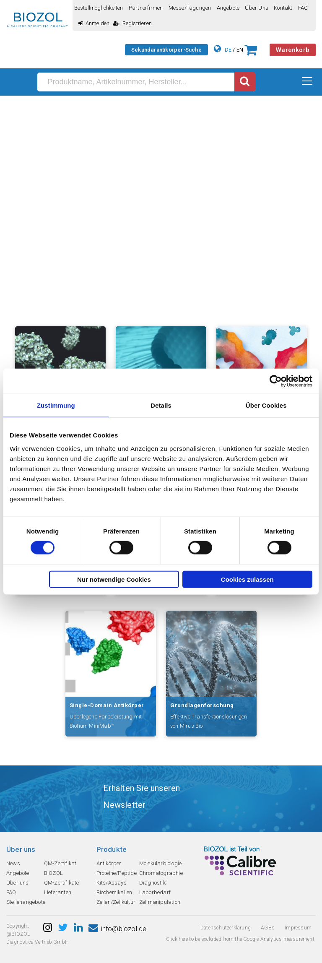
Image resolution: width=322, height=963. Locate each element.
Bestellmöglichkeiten (98, 8)
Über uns (256, 8)
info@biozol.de (117, 929)
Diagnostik (152, 883)
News (13, 863)
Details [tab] (161, 405)
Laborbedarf (155, 892)
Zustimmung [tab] (56, 405)
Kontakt (283, 8)
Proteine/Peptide (116, 873)
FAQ (303, 8)
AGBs (268, 928)
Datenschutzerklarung (225, 928)
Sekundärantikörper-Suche (166, 50)
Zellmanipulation (159, 902)
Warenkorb (292, 50)
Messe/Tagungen (190, 8)
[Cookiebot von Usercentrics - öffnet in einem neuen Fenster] (275, 381)
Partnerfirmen (146, 8)
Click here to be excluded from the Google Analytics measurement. (241, 939)
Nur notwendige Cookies (114, 579)
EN (239, 50)
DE (228, 50)
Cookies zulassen (247, 579)
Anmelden (94, 23)
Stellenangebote (25, 902)
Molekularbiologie (160, 863)
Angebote (228, 8)
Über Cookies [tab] (266, 405)
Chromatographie (161, 873)
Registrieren (132, 23)
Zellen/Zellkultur (115, 902)
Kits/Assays (111, 883)
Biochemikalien (114, 892)
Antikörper (109, 863)
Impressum (298, 928)
